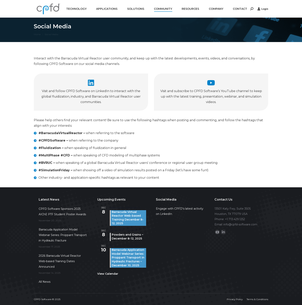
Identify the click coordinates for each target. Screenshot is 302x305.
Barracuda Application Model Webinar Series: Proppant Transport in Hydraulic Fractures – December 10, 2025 (128, 257)
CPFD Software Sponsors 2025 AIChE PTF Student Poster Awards (62, 211)
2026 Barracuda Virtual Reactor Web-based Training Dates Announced (60, 261)
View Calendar (107, 273)
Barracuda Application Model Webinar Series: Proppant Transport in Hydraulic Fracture (63, 235)
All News (44, 281)
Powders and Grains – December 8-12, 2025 (127, 236)
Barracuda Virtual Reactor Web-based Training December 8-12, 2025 (128, 217)
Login (262, 8)
